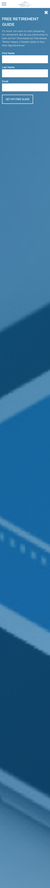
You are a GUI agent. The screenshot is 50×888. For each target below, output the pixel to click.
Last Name (8, 67)
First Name (8, 53)
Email (5, 81)
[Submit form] (17, 99)
